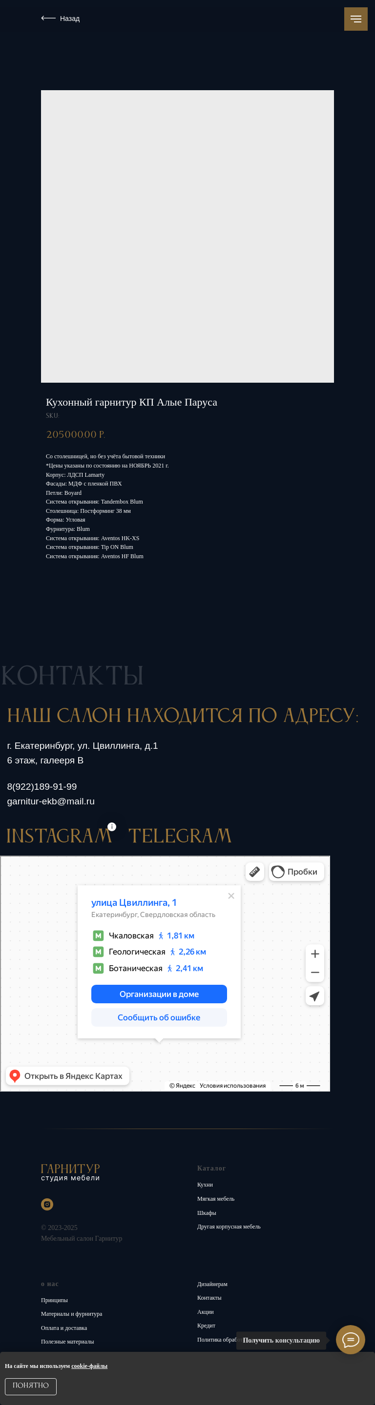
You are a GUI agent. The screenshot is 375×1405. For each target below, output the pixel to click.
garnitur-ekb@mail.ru (50, 801)
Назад (70, 18)
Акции (205, 1311)
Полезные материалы (67, 1341)
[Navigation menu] (356, 19)
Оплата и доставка (64, 1328)
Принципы (54, 1300)
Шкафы (206, 1213)
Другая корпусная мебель (229, 1226)
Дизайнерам (212, 1284)
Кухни (205, 1184)
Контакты (209, 1297)
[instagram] (47, 1204)
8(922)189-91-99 (42, 786)
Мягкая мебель (215, 1198)
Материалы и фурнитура (71, 1313)
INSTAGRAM (59, 837)
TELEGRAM (180, 837)
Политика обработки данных (233, 1339)
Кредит (206, 1325)
